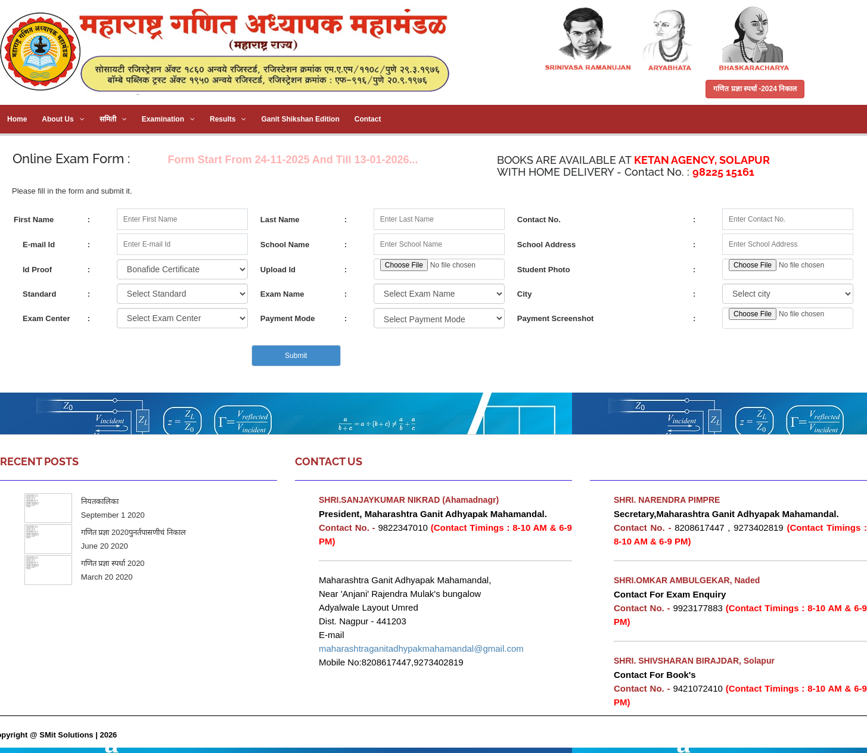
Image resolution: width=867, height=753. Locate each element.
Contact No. (539, 219)
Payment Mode (287, 318)
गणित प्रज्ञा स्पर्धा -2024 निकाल (755, 89)
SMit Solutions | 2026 (78, 734)
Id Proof (37, 269)
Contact (368, 119)
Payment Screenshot (555, 318)
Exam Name (282, 294)
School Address (546, 244)
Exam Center (46, 318)
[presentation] (104, 355)
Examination (168, 119)
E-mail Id (39, 244)
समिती (113, 119)
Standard (39, 294)
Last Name (280, 219)
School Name (284, 244)
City (524, 294)
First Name (34, 219)
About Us (63, 119)
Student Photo (543, 269)
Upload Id (278, 269)
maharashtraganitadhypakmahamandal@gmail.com (421, 648)
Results (228, 119)
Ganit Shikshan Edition (300, 119)
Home (17, 119)
